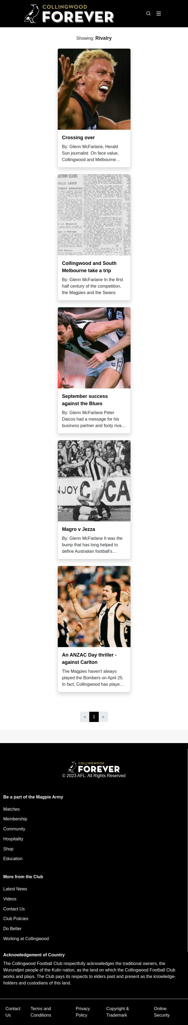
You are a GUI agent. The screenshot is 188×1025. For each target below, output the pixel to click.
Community (14, 829)
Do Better (12, 928)
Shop (8, 849)
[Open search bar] (148, 13)
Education (13, 858)
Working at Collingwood (26, 938)
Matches (11, 809)
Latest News (15, 889)
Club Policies (15, 918)
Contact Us (14, 909)
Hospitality (13, 839)
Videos (10, 899)
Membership (15, 819)
